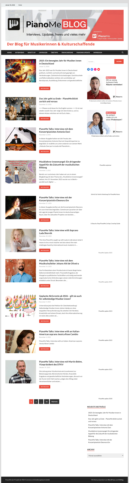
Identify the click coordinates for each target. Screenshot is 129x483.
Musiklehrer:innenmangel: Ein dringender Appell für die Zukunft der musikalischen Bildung (60, 164)
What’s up (31, 52)
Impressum (97, 52)
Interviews (19, 52)
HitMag (120, 480)
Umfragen (43, 52)
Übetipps (54, 52)
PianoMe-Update (83, 52)
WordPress (111, 480)
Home (20, 5)
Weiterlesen (44, 88)
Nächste (54, 402)
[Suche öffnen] (122, 52)
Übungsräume (67, 52)
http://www (107, 103)
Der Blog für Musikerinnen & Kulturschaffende (51, 44)
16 (47, 402)
